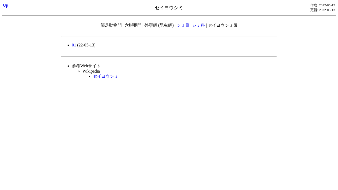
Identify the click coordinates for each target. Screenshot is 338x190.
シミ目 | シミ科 (191, 25)
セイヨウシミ (105, 76)
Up (5, 5)
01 (74, 45)
